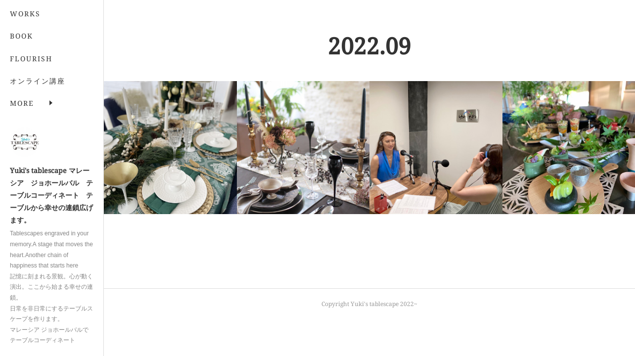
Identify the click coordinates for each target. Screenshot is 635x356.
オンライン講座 (37, 81)
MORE (22, 103)
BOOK (21, 36)
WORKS (25, 13)
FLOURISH (31, 58)
